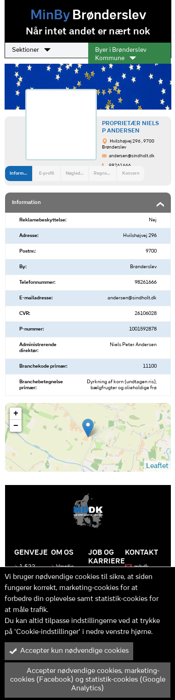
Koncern (131, 173)
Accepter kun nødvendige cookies (69, 651)
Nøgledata (76, 173)
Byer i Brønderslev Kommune (121, 54)
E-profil (46, 173)
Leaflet (157, 466)
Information (21, 173)
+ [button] (15, 413)
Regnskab (104, 173)
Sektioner (31, 50)
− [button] (15, 425)
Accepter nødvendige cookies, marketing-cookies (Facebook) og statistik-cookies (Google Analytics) (87, 679)
